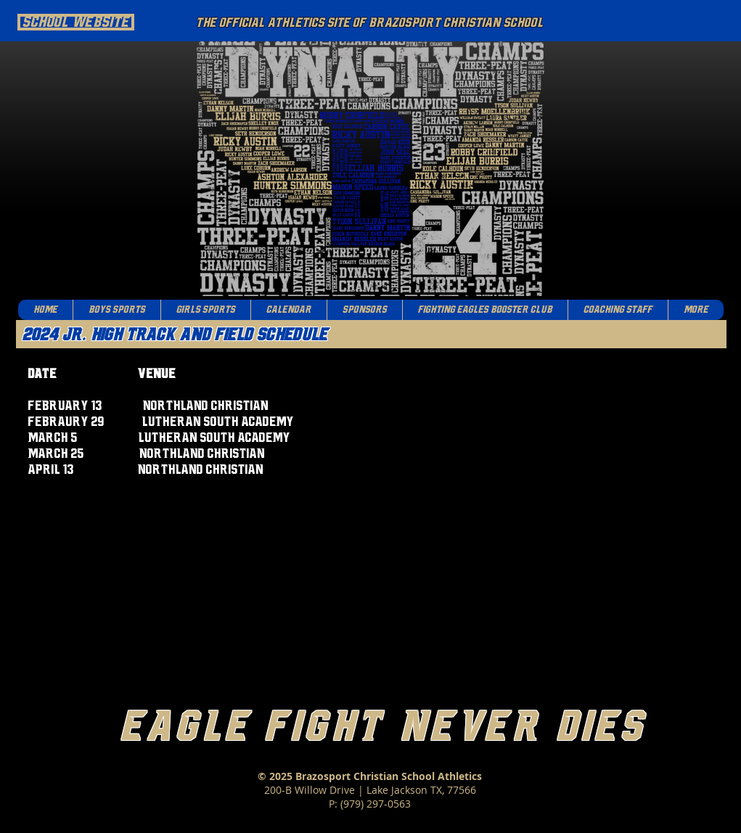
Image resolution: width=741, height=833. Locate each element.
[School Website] (75, 22)
